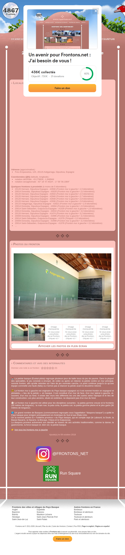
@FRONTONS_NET (62, 453)
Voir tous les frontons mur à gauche (31, 429)
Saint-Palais (42, 519)
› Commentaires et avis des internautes (38, 363)
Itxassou (40, 512)
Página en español (102, 526)
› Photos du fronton (25, 244)
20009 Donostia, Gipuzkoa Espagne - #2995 (36, 216)
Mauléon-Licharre (44, 514)
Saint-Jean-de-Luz (20, 519)
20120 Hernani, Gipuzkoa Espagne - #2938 (35, 199)
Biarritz (15, 514)
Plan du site (46, 526)
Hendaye (16, 517)
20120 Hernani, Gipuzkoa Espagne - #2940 (35, 196)
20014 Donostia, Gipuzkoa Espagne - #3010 (36, 211)
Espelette (41, 509)
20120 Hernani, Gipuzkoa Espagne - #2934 (35, 194)
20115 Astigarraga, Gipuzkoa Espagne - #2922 (37, 203)
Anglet (15, 509)
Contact (69, 526)
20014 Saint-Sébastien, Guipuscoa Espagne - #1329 (39, 208)
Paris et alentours (81, 519)
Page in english (88, 526)
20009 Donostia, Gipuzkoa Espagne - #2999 (36, 221)
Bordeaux (78, 509)
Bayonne (16, 512)
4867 (11, 10)
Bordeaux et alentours (83, 512)
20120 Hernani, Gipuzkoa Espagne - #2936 (35, 201)
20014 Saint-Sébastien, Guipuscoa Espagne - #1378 (39, 223)
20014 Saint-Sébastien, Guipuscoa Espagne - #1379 (39, 218)
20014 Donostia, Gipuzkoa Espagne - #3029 (36, 191)
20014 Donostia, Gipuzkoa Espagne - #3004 (36, 206)
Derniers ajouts (23, 39)
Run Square (62, 473)
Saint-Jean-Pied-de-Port (47, 517)
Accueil (38, 526)
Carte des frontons (58, 526)
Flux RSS (77, 526)
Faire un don (62, 539)
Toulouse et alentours (83, 517)
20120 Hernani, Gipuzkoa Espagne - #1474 (35, 213)
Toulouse (78, 514)
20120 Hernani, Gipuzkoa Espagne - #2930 (35, 189)
